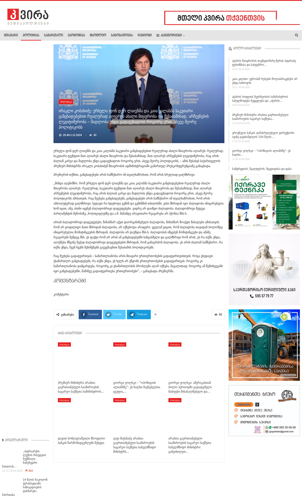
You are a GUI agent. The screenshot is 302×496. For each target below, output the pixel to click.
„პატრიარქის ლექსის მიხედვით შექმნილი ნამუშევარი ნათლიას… (24, 67)
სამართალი (53, 35)
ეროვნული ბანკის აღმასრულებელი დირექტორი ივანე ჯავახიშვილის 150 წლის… (263, 136)
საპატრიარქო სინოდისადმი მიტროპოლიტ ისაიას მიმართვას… (36, 171)
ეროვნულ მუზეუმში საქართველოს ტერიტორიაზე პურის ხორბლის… (36, 248)
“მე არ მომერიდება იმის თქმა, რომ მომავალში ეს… (35, 295)
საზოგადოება (122, 35)
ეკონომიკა (76, 35)
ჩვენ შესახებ (11, 480)
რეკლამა (30, 480)
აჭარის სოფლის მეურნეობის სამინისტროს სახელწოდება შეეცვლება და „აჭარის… (260, 100)
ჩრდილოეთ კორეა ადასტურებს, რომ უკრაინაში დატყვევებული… (35, 122)
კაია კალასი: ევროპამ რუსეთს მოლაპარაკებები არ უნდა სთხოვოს (264, 82)
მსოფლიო (98, 35)
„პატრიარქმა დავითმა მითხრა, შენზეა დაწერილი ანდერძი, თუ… (34, 146)
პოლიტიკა (31, 35)
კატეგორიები (169, 35)
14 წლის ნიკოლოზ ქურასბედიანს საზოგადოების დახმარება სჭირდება (24, 95)
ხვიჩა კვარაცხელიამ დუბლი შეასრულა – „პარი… (36, 270)
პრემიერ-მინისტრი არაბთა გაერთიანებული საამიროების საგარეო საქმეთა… (260, 118)
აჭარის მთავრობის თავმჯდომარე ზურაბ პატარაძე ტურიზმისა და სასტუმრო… (264, 64)
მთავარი (11, 35)
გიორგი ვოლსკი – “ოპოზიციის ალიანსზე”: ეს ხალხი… (261, 154)
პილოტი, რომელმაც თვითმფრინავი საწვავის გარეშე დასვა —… (36, 195)
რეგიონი (145, 35)
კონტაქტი (48, 480)
